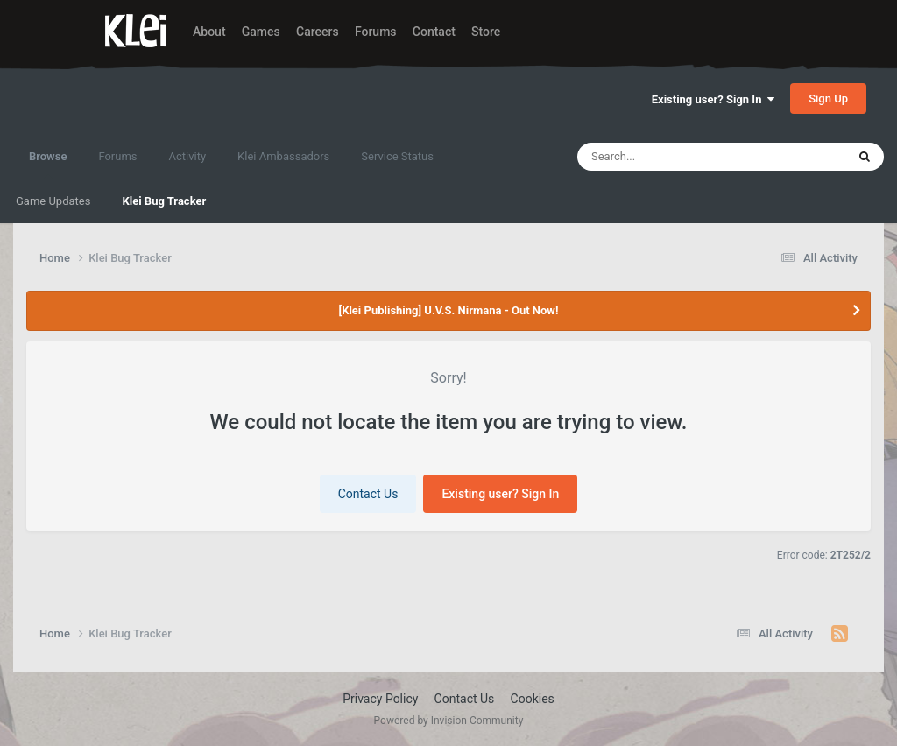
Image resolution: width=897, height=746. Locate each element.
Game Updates (53, 201)
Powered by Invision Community (449, 720)
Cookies (532, 699)
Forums (376, 32)
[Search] (667, 157)
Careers (317, 32)
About (209, 32)
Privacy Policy (380, 699)
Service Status (397, 156)
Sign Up (828, 98)
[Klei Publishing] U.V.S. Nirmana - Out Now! (449, 310)
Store (485, 32)
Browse (48, 164)
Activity (188, 156)
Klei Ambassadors (283, 156)
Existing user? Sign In (713, 99)
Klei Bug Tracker (164, 201)
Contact (434, 32)
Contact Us (368, 494)
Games (261, 32)
